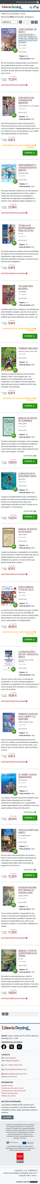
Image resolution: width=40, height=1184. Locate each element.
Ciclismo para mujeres (25, 287)
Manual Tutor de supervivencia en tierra (27, 953)
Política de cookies (8, 1096)
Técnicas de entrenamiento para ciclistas (26, 228)
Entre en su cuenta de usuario (27, 2)
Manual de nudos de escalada (27, 530)
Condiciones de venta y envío (12, 1088)
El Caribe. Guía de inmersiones (27, 776)
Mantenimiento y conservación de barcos (27, 167)
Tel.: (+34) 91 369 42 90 (11, 1065)
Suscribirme (7, 1117)
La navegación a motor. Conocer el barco (28, 654)
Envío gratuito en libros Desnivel (13, 1090)
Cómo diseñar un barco (27, 31)
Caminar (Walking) (28, 348)
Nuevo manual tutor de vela (26, 588)
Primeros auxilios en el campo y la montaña (28, 716)
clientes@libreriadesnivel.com (14, 1069)
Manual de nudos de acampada (27, 419)
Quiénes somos (7, 1085)
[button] (31, 7)
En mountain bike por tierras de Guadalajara (27, 890)
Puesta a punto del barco (28, 831)
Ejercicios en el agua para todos (27, 475)
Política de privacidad (9, 1093)
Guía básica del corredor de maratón (26, 100)
